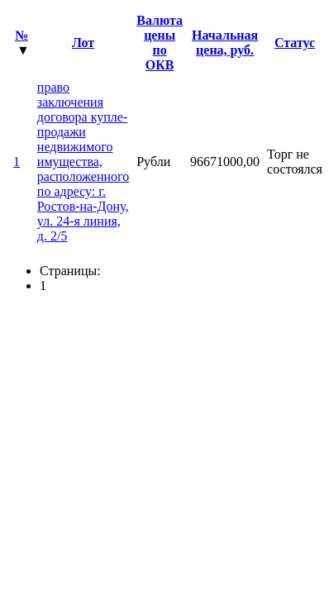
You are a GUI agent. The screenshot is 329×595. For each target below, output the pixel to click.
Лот (83, 43)
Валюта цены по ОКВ (159, 42)
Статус (294, 43)
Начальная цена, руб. (225, 42)
